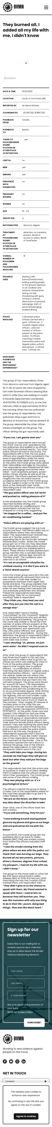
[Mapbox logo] (10, 78)
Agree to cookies (26, 1116)
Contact (10, 1081)
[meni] (46, 7)
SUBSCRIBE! (34, 1022)
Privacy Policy (25, 1012)
